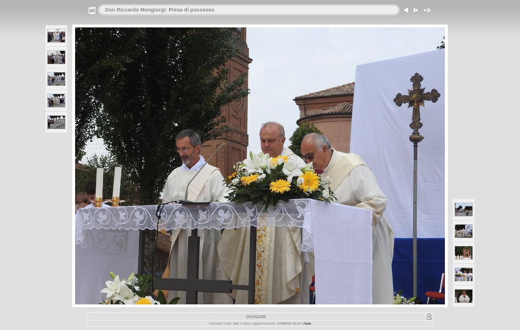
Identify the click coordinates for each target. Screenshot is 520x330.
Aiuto (307, 323)
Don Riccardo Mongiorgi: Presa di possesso (159, 10)
